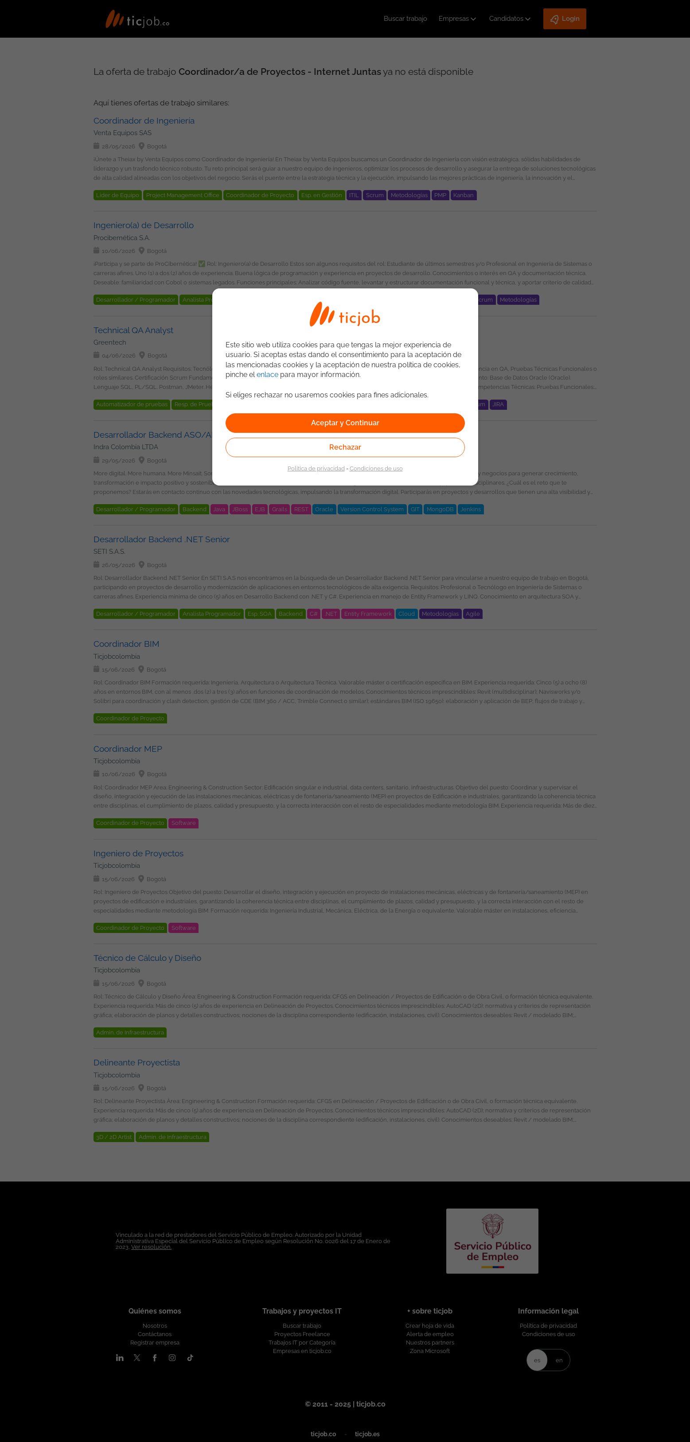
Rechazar (345, 447)
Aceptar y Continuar (345, 423)
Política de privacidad (316, 468)
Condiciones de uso (376, 468)
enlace (267, 374)
